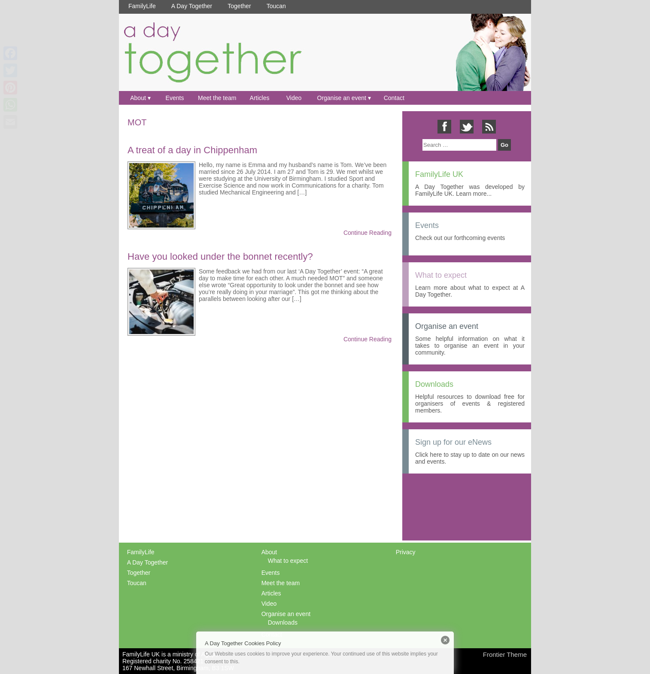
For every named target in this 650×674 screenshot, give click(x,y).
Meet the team (217, 97)
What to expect (288, 560)
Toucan (276, 6)
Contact (394, 97)
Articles (260, 97)
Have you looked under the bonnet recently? (220, 256)
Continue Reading (367, 232)
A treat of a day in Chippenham (192, 150)
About (138, 97)
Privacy (406, 552)
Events (175, 97)
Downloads (283, 622)
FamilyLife (142, 6)
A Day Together (191, 6)
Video (294, 97)
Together (239, 6)
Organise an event (341, 97)
